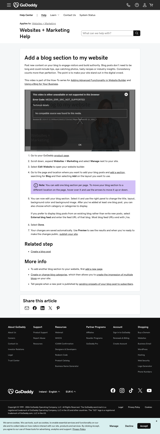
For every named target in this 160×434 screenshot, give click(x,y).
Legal (10, 355)
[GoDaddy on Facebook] (113, 392)
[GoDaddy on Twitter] (140, 392)
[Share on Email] (27, 308)
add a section (117, 172)
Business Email (144, 344)
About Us (12, 332)
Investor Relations (16, 349)
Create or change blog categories (49, 274)
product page (61, 155)
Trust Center (14, 360)
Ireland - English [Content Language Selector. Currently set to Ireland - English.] (50, 391)
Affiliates (90, 332)
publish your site (69, 234)
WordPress (143, 349)
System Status (87, 15)
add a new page (93, 269)
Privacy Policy (134, 407)
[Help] (136, 5)
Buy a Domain (144, 332)
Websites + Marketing (44, 23)
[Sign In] (144, 5)
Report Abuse (39, 338)
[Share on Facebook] (35, 308)
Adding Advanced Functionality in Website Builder (98, 80)
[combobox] (107, 33)
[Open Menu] (7, 5)
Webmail (59, 332)
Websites (142, 338)
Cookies (148, 407)
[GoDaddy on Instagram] (122, 392)
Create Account (120, 344)
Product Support (40, 332)
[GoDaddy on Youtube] (149, 392)
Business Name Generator (67, 366)
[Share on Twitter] (50, 308)
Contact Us (69, 15)
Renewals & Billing (121, 338)
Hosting (141, 355)
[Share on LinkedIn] (42, 308)
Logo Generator (145, 366)
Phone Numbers (145, 372)
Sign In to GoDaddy (121, 332)
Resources (37, 344)
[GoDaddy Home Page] (21, 391)
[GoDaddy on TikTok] (131, 392)
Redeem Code (61, 355)
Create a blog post (41, 251)
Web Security (144, 360)
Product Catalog (62, 360)
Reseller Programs (94, 338)
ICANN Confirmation (64, 344)
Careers (11, 338)
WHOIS (58, 338)
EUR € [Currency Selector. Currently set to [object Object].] (71, 391)
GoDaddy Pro (92, 344)
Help (43, 15)
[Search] (136, 33)
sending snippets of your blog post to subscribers (106, 284)
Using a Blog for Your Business (41, 84)
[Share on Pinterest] (58, 308)
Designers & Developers (65, 349)
